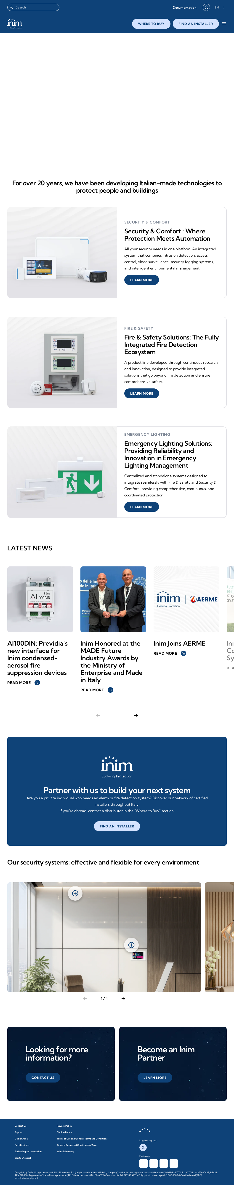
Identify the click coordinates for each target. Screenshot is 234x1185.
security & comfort (147, 222)
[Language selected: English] (219, 7)
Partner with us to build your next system (117, 790)
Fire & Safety (139, 328)
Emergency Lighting (147, 434)
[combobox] (33, 7)
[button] (184, 7)
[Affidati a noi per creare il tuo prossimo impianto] (117, 767)
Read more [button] (23, 682)
